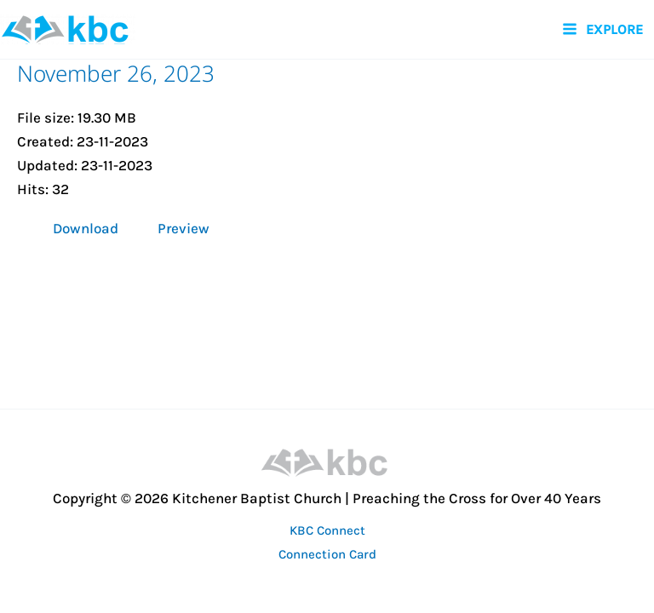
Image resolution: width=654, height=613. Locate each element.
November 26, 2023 (116, 73)
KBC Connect (327, 530)
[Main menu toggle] (602, 29)
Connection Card (327, 554)
